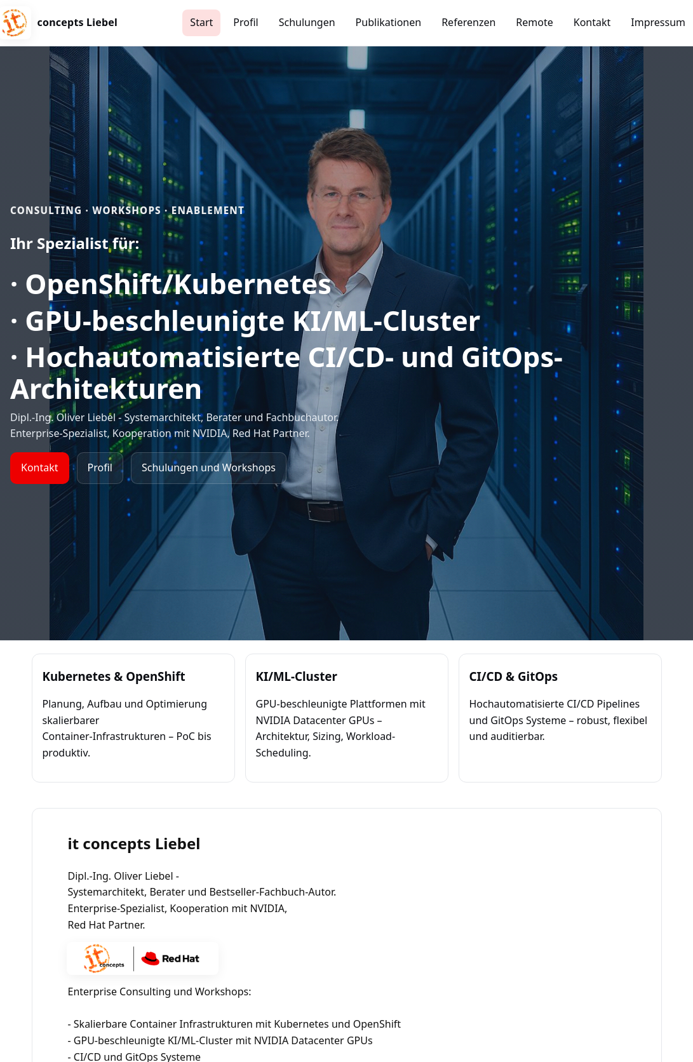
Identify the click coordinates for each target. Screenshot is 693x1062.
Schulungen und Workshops (209, 467)
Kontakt (592, 22)
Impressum (658, 22)
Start (201, 22)
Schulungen (307, 22)
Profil (245, 22)
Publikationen (389, 22)
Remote (534, 22)
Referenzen (468, 22)
